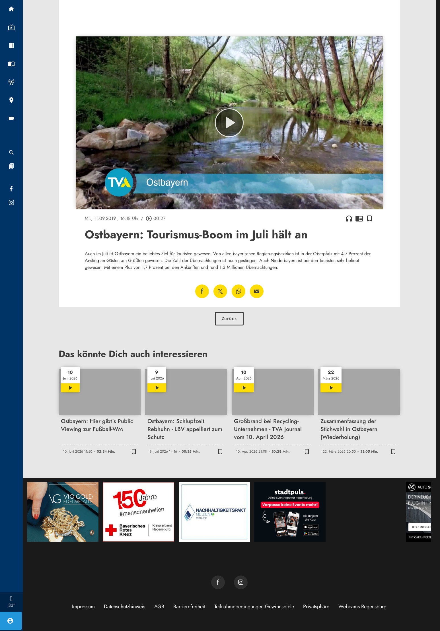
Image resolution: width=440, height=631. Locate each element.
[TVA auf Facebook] (218, 582)
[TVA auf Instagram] (241, 582)
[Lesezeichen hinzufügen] (369, 218)
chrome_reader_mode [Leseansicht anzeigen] (359, 218)
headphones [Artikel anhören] (349, 218)
